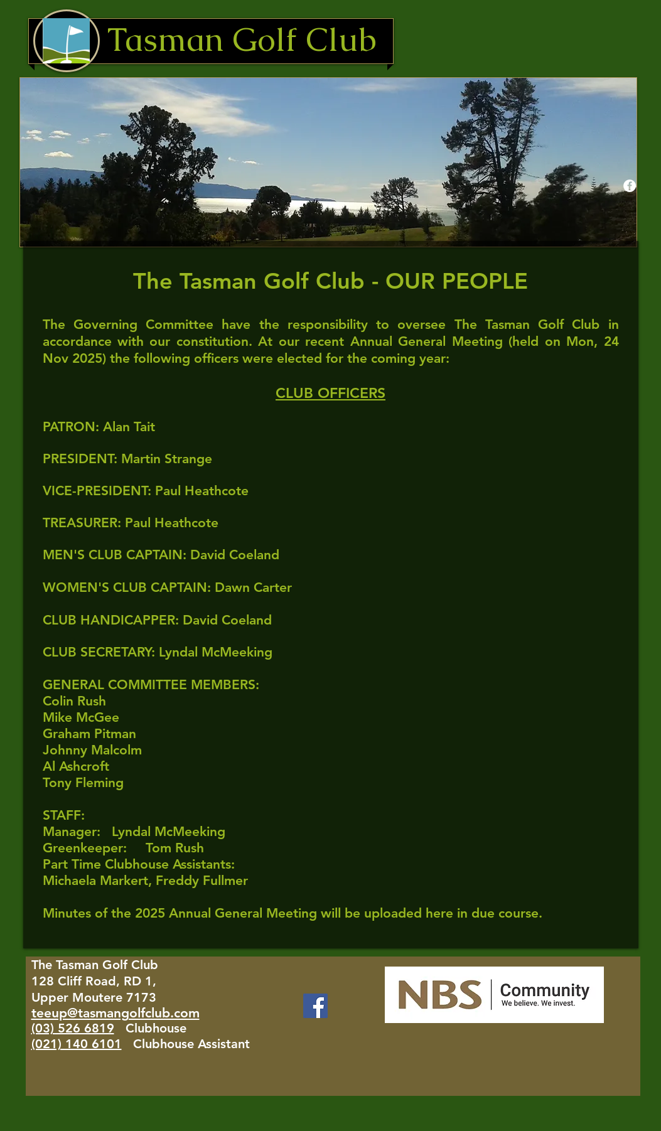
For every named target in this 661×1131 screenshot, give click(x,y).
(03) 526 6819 (72, 1028)
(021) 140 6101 (76, 1043)
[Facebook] (315, 1006)
